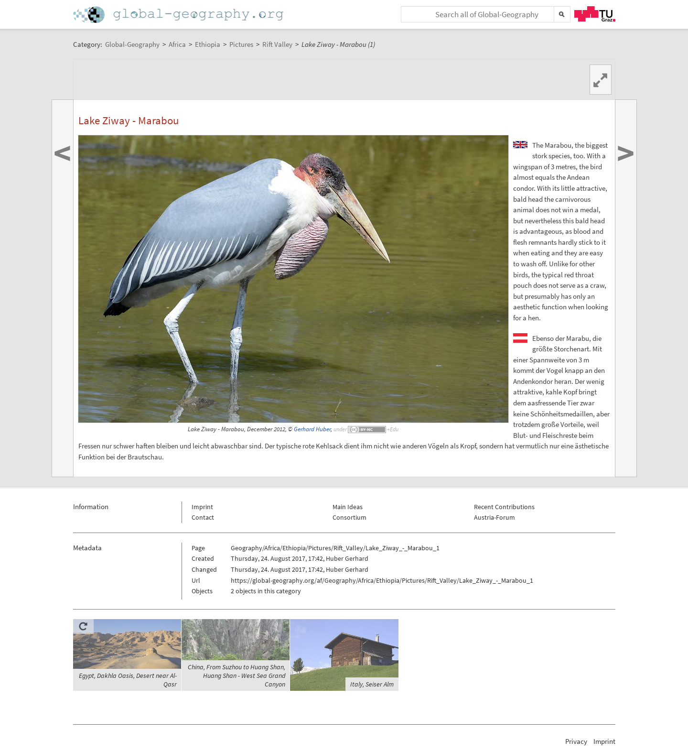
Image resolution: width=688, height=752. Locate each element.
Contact (203, 517)
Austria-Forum (494, 517)
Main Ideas (348, 506)
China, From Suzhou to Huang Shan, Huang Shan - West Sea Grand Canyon (236, 675)
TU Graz (594, 14)
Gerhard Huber (312, 429)
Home (179, 14)
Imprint (202, 506)
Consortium (349, 517)
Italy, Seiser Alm (372, 684)
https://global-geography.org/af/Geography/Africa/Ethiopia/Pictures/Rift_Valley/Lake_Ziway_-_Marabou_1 (382, 580)
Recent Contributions (504, 506)
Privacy (576, 741)
